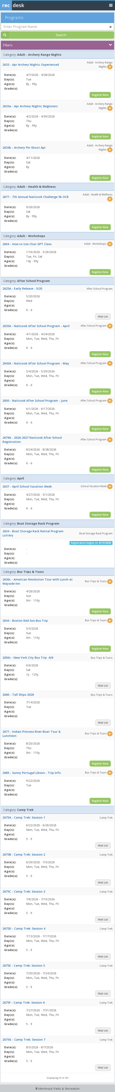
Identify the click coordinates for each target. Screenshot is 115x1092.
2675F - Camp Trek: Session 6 (24, 1002)
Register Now (100, 95)
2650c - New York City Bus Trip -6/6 (28, 658)
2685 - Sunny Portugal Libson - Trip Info (32, 773)
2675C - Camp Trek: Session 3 (24, 891)
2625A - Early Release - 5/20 (22, 288)
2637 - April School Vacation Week (27, 486)
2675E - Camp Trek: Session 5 (24, 965)
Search (61, 35)
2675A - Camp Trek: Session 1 (24, 817)
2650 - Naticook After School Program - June (35, 401)
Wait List (103, 316)
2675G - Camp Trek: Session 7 (24, 1039)
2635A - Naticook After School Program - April (36, 326)
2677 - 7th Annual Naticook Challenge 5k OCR (36, 197)
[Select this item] (109, 66)
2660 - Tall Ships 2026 (18, 695)
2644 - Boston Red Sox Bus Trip (25, 621)
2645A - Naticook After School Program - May (36, 363)
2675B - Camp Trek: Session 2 (24, 854)
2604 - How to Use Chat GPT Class (27, 244)
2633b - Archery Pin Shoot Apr (24, 147)
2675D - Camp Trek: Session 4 (24, 928)
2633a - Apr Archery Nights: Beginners (30, 106)
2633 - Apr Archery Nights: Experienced (31, 65)
